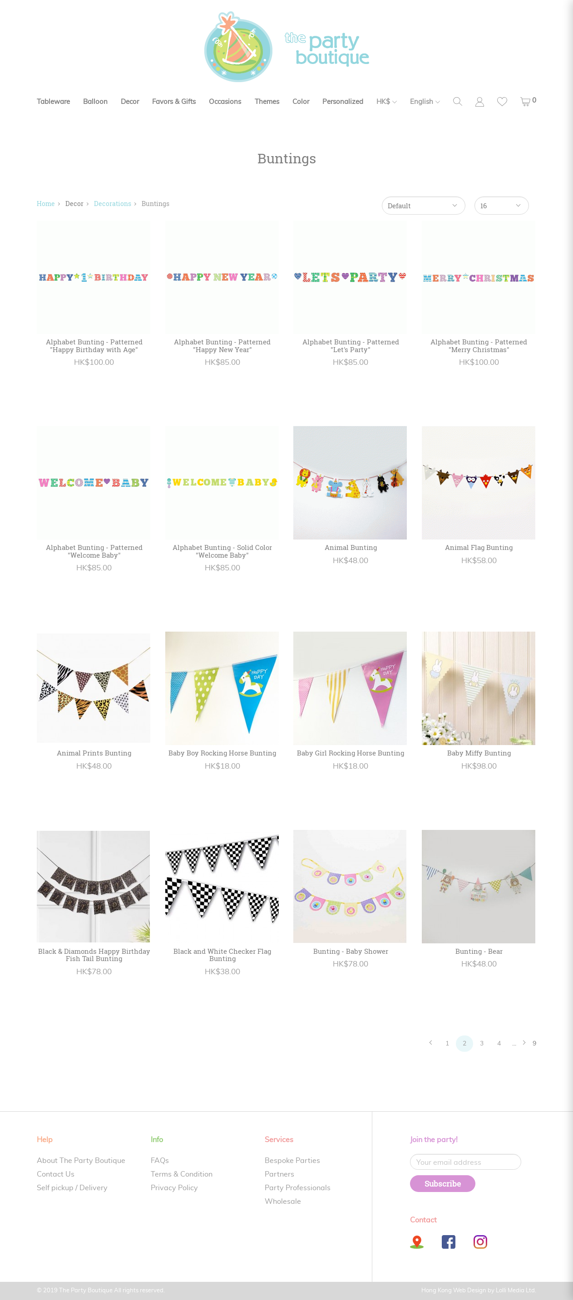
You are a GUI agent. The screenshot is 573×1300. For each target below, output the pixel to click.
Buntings (155, 203)
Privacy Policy (174, 1188)
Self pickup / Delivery (72, 1188)
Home (46, 203)
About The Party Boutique (81, 1160)
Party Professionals (298, 1188)
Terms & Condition (181, 1174)
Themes (267, 101)
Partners (279, 1174)
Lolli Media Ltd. (516, 1291)
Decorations (112, 203)
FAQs (160, 1160)
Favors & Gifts (174, 101)
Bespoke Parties (292, 1160)
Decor (130, 101)
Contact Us (55, 1174)
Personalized (342, 101)
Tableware (53, 101)
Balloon (95, 101)
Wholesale (283, 1201)
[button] (528, 102)
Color (300, 101)
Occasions (225, 101)
